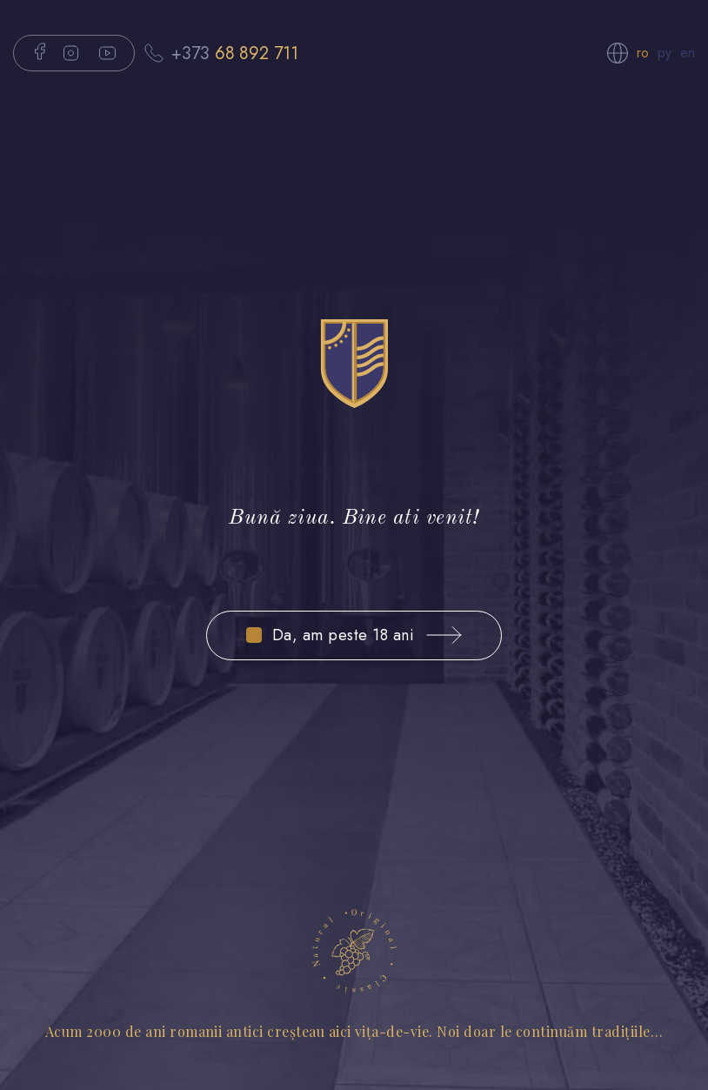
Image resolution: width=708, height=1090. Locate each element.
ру (664, 53)
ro (643, 53)
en (687, 53)
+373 (234, 53)
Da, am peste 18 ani (343, 635)
